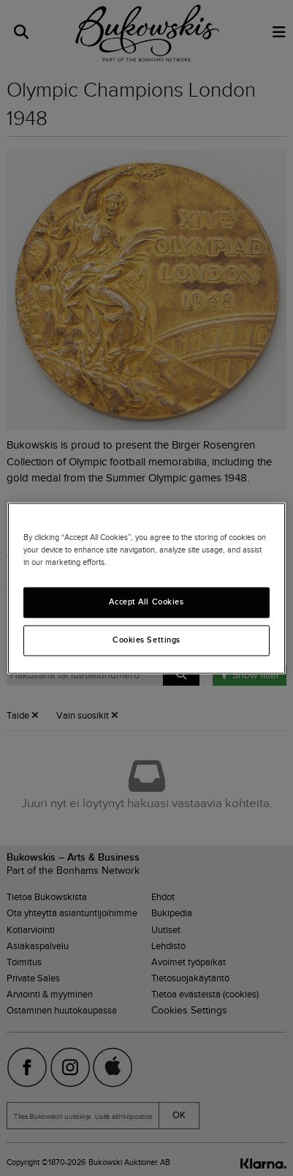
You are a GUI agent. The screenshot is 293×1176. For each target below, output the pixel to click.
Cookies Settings (146, 639)
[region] (146, 588)
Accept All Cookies (146, 601)
